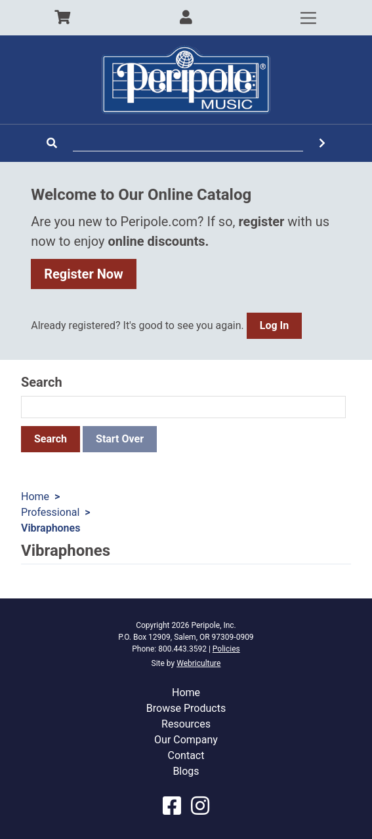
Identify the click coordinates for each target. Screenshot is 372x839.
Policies (226, 649)
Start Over (120, 439)
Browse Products (186, 708)
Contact (186, 755)
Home (35, 496)
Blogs (186, 771)
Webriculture (198, 663)
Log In (274, 325)
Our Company (186, 739)
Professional (50, 512)
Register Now (83, 274)
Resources (186, 724)
